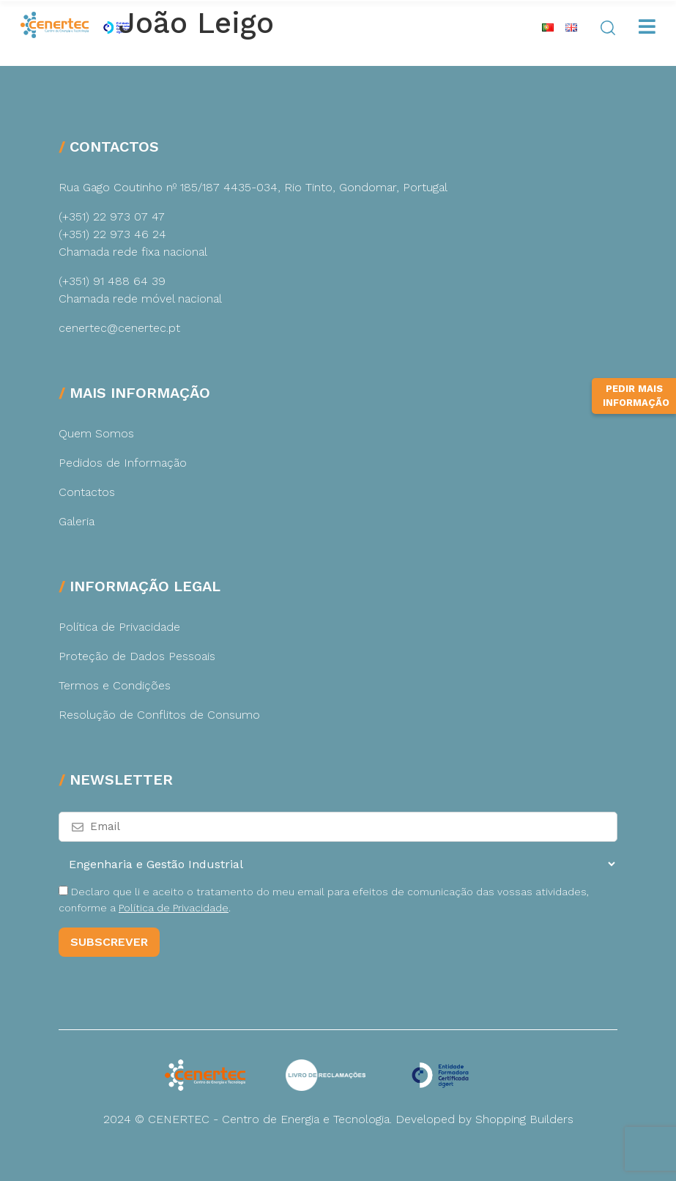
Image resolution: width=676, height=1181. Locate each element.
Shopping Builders (524, 1119)
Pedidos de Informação (123, 463)
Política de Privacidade (119, 627)
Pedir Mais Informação (636, 396)
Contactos (87, 492)
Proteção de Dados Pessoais (137, 656)
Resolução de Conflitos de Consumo (159, 715)
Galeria (76, 521)
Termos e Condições (115, 685)
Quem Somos (96, 433)
